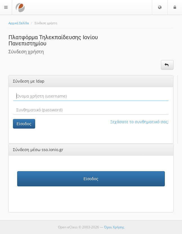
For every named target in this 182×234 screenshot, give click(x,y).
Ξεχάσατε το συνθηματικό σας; (139, 121)
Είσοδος (24, 124)
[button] (159, 7)
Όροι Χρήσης (114, 227)
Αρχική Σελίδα (18, 23)
